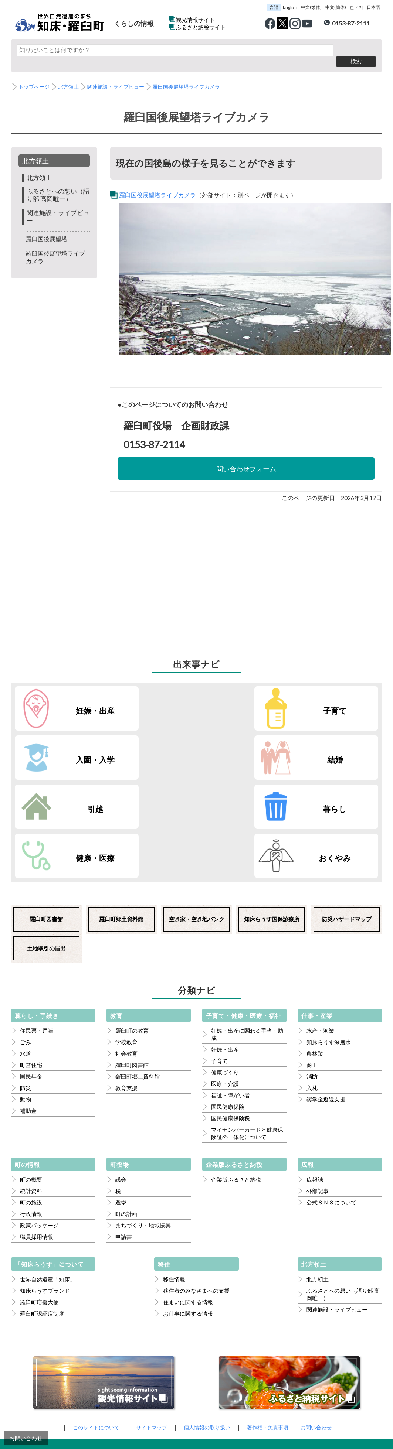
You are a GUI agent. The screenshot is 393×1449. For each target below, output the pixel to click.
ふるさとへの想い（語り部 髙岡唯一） (57, 184)
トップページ (35, 75)
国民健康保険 (227, 999)
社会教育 (126, 946)
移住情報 (174, 1171)
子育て (162, 699)
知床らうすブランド (45, 1183)
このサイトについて (91, 1319)
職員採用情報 (36, 1129)
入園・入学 (256, 699)
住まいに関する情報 (188, 1194)
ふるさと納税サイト (201, 27)
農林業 (314, 946)
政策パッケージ (39, 1117)
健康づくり (225, 964)
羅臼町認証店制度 (42, 1206)
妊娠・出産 (69, 699)
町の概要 (31, 1072)
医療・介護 (225, 976)
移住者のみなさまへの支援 (196, 1183)
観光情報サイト (195, 19)
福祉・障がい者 (230, 987)
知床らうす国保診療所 (271, 811)
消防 (312, 969)
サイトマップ (149, 1319)
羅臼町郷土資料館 (121, 811)
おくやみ (349, 749)
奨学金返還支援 (325, 991)
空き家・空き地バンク (196, 811)
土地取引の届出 (46, 840)
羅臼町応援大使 (39, 1194)
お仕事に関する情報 (188, 1206)
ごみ (25, 934)
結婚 (349, 699)
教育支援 (126, 980)
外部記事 (317, 1083)
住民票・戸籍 (36, 923)
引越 (69, 749)
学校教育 (126, 934)
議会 (120, 1072)
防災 (25, 980)
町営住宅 (31, 957)
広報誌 (314, 1072)
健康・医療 (256, 749)
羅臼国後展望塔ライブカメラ (196, 75)
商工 (312, 957)
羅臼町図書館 (46, 811)
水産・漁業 (320, 923)
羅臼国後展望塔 (48, 228)
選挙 (120, 1094)
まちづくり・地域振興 (143, 1117)
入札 (312, 980)
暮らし (162, 749)
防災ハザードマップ (347, 811)
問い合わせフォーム (246, 457)
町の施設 (31, 1094)
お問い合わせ (26, 1438)
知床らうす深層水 (328, 934)
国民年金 (31, 969)
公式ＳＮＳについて (331, 1094)
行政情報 (31, 1106)
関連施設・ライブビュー (121, 75)
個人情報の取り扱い (207, 1319)
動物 (25, 991)
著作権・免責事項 (271, 1319)
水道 (25, 946)
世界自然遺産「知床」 (47, 1171)
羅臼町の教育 (132, 923)
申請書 (123, 1129)
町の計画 (126, 1106)
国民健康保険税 (230, 1010)
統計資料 (31, 1083)
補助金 (28, 1003)
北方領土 (71, 75)
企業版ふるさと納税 (236, 1072)
